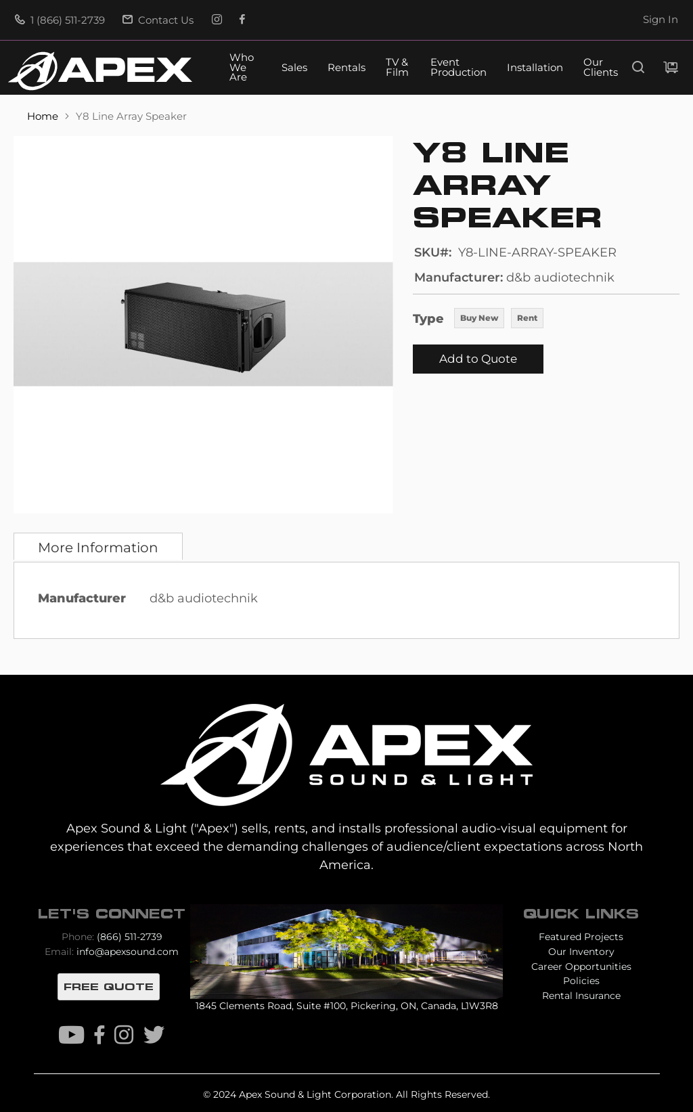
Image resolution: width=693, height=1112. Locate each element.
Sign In (660, 20)
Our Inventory (581, 952)
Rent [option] (527, 318)
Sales (294, 68)
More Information (98, 547)
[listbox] (499, 319)
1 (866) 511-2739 (60, 20)
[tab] (98, 546)
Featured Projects (581, 937)
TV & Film (397, 68)
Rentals (346, 68)
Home (44, 116)
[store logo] (100, 71)
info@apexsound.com (127, 952)
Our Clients (600, 68)
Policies (581, 981)
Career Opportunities (581, 966)
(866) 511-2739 (129, 937)
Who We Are (241, 68)
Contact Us (158, 20)
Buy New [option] (479, 318)
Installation (535, 68)
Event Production (458, 68)
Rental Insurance (581, 995)
